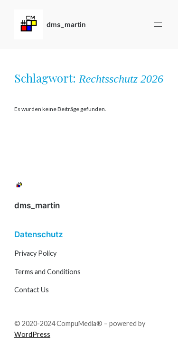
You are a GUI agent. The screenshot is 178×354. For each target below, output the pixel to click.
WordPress (32, 334)
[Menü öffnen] (158, 24)
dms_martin (66, 24)
